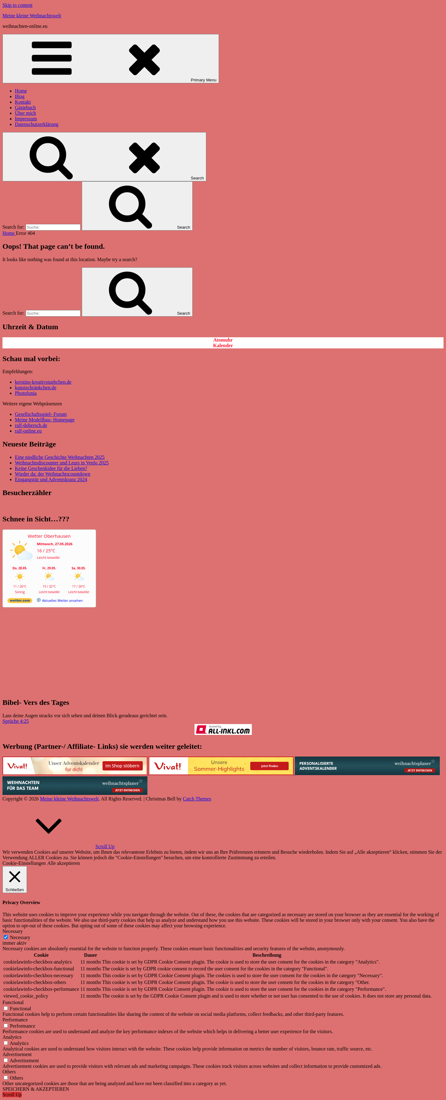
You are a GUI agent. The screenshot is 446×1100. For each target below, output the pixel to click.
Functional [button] (13, 1002)
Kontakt (23, 102)
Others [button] (9, 1071)
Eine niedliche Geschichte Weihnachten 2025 (60, 457)
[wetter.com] (19, 601)
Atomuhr (223, 340)
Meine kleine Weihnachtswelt (31, 15)
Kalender (223, 345)
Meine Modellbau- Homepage (45, 419)
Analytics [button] (11, 1037)
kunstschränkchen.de (35, 387)
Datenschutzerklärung (36, 124)
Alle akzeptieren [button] (63, 863)
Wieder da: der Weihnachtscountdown (52, 474)
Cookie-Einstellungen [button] (24, 863)
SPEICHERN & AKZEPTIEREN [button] (35, 1089)
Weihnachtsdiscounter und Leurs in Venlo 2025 (62, 462)
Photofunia (26, 393)
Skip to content (17, 5)
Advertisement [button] (17, 1054)
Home (21, 90)
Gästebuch (25, 107)
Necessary (20, 937)
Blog (19, 96)
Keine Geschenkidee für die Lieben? (51, 468)
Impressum (26, 118)
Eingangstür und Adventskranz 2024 (51, 479)
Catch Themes (197, 798)
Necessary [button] (12, 931)
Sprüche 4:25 (15, 721)
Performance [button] (15, 1019)
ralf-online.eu (28, 431)
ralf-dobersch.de (31, 425)
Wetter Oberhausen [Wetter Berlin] (49, 536)
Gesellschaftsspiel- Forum (41, 414)
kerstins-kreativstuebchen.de (43, 382)
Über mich (25, 113)
